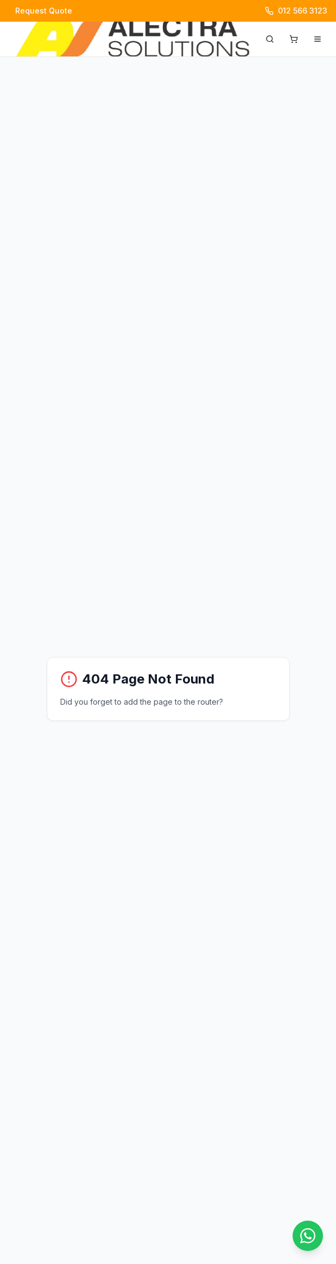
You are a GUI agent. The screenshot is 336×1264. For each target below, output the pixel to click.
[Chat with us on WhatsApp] (308, 1236)
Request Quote (43, 10)
